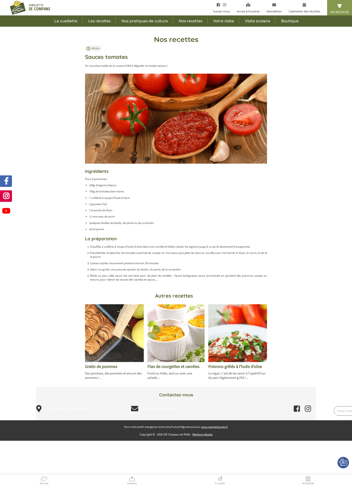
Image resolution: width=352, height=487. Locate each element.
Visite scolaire (257, 21)
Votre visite (223, 21)
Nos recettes (190, 21)
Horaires (132, 483)
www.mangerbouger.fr (214, 427)
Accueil (44, 483)
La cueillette (65, 21)
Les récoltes (99, 21)
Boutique (290, 21)
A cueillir (220, 483)
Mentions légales (202, 434)
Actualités (308, 483)
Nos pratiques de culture (144, 21)
